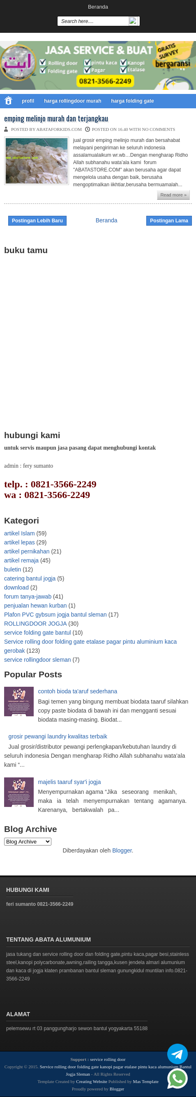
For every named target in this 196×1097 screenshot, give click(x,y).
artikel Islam (19, 533)
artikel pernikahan (27, 551)
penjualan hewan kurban (35, 605)
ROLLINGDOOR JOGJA (35, 623)
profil (28, 101)
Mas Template (146, 1081)
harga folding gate (132, 101)
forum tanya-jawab (27, 596)
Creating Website (91, 1081)
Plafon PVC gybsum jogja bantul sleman (55, 614)
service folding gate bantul (37, 632)
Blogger (121, 850)
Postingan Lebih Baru (37, 221)
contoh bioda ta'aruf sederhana (78, 691)
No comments (158, 129)
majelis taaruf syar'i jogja (69, 782)
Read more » (173, 194)
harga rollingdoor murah (72, 101)
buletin (12, 569)
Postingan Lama (169, 221)
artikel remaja (21, 560)
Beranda (98, 7)
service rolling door (107, 1059)
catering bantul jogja (29, 578)
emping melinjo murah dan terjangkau (56, 118)
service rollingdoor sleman (37, 659)
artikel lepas (19, 542)
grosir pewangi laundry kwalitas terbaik (58, 736)
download (16, 587)
